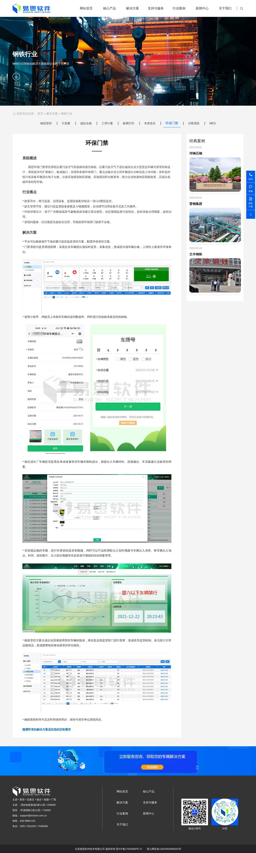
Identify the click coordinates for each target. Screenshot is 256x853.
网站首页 (86, 8)
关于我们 (225, 8)
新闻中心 (202, 8)
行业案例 (179, 8)
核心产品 (109, 8)
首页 (40, 113)
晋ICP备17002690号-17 (129, 848)
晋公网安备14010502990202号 (164, 848)
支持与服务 (156, 8)
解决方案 (132, 8)
